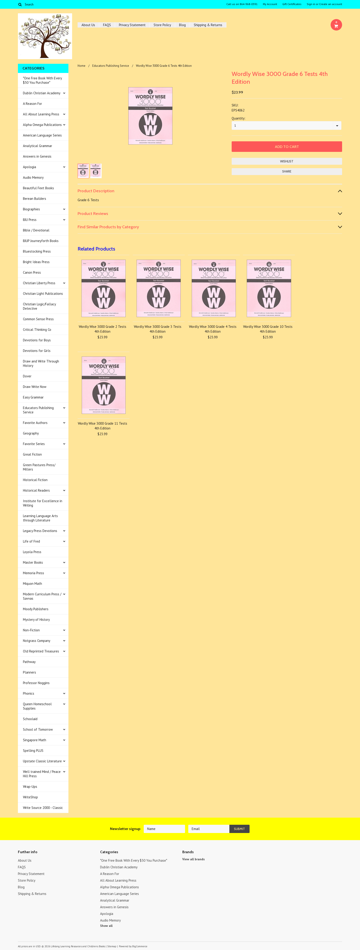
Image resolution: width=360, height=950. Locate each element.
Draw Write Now (34, 386)
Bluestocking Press (37, 251)
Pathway (29, 662)
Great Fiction (32, 454)
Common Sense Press (38, 319)
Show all (106, 926)
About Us (88, 25)
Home (81, 66)
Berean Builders (34, 198)
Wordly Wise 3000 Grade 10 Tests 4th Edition (267, 329)
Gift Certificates (291, 4)
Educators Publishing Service (38, 410)
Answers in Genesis (37, 156)
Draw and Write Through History (41, 363)
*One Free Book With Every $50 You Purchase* (42, 80)
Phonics (28, 693)
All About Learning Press (41, 114)
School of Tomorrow (38, 729)
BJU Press (30, 219)
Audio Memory (33, 177)
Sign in (311, 4)
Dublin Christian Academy (41, 93)
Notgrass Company (36, 640)
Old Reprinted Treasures (41, 651)
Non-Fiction (31, 630)
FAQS (107, 25)
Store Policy (162, 25)
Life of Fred (31, 541)
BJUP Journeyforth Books (41, 241)
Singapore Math (34, 740)
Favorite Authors (35, 423)
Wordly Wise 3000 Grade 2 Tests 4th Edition (102, 329)
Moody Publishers (35, 609)
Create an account (330, 4)
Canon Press (32, 272)
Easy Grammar (33, 397)
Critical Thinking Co (37, 329)
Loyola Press (32, 552)
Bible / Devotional (36, 230)
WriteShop (30, 797)
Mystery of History (36, 619)
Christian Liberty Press (39, 283)
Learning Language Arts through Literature (40, 518)
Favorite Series (34, 444)
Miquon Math (32, 583)
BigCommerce (139, 946)
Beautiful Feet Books (38, 188)
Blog (182, 25)
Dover (27, 376)
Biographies (31, 209)
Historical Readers (36, 490)
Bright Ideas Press (36, 262)
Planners (29, 672)
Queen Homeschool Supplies (37, 706)
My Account (270, 4)
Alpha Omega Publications (42, 125)
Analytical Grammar (37, 146)
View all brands (193, 859)
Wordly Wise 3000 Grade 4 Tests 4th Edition (212, 329)
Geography (31, 433)
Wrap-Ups (30, 786)
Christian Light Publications (43, 293)
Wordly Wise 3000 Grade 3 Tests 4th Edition (157, 329)
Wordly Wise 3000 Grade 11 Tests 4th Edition (102, 425)
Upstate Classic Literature (42, 761)
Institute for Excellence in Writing (42, 503)
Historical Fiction (35, 480)
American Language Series (42, 135)
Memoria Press (33, 573)
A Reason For (32, 103)
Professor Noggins (36, 683)
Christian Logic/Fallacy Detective (39, 306)
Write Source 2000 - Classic (43, 807)
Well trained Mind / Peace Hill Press (42, 773)
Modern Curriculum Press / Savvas (42, 596)
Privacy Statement (132, 25)
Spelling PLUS (33, 750)
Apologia (29, 167)
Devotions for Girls (37, 350)
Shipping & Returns (208, 25)
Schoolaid (30, 719)
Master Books (33, 562)
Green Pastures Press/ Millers (39, 467)
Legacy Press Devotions (40, 531)
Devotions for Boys (37, 340)
